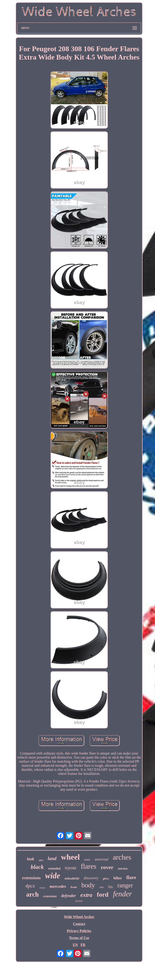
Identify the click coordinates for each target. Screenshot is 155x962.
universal (101, 859)
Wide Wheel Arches (79, 917)
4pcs (30, 886)
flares (88, 866)
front (73, 887)
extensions (31, 877)
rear (101, 887)
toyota (70, 867)
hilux (117, 878)
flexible (79, 901)
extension (50, 896)
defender (68, 895)
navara (122, 868)
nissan (42, 887)
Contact (79, 924)
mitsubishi (72, 878)
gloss (106, 878)
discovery (91, 878)
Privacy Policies (79, 931)
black (37, 867)
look (30, 859)
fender (122, 894)
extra (86, 895)
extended (54, 868)
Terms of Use (79, 938)
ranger (125, 885)
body (88, 885)
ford (102, 894)
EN (75, 945)
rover (107, 867)
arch (32, 894)
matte (87, 859)
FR (82, 945)
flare (131, 877)
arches (122, 857)
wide (52, 875)
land (52, 858)
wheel (70, 857)
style (41, 860)
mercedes (57, 886)
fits (110, 887)
